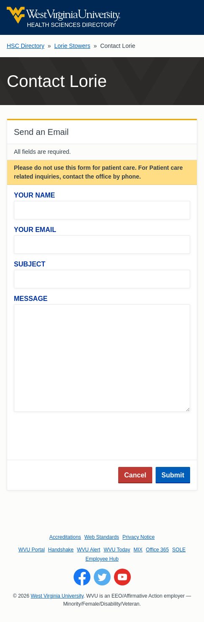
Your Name (34, 195)
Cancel (135, 475)
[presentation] (78, 436)
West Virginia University (57, 596)
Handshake (61, 550)
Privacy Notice (138, 537)
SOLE (178, 550)
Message (31, 298)
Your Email (35, 229)
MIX (138, 550)
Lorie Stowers (72, 45)
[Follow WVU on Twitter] (102, 577)
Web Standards (102, 537)
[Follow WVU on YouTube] (122, 577)
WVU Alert (88, 550)
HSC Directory (25, 45)
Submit (173, 475)
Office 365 (157, 550)
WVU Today (116, 550)
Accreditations (65, 537)
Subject (29, 264)
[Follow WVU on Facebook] (82, 577)
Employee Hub (102, 559)
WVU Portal (32, 550)
